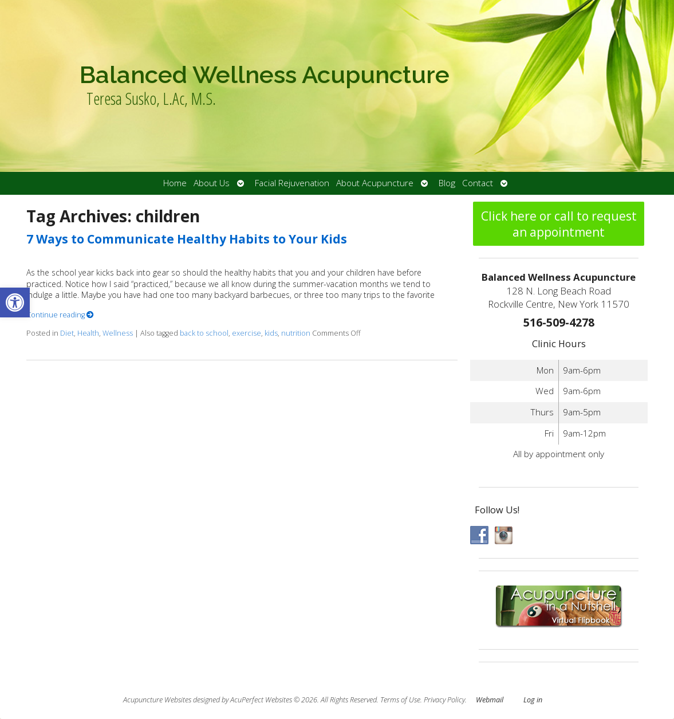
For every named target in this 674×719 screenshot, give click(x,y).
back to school (204, 333)
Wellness (118, 333)
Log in (532, 700)
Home (175, 183)
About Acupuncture (374, 183)
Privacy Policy (444, 700)
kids (271, 333)
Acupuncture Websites (157, 700)
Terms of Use (400, 700)
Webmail (489, 700)
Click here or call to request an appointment (559, 224)
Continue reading (60, 315)
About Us (212, 183)
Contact (477, 183)
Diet (67, 333)
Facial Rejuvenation (292, 183)
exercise (246, 333)
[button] (15, 302)
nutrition (295, 333)
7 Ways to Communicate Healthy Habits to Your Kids (186, 239)
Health (88, 333)
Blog (447, 183)
